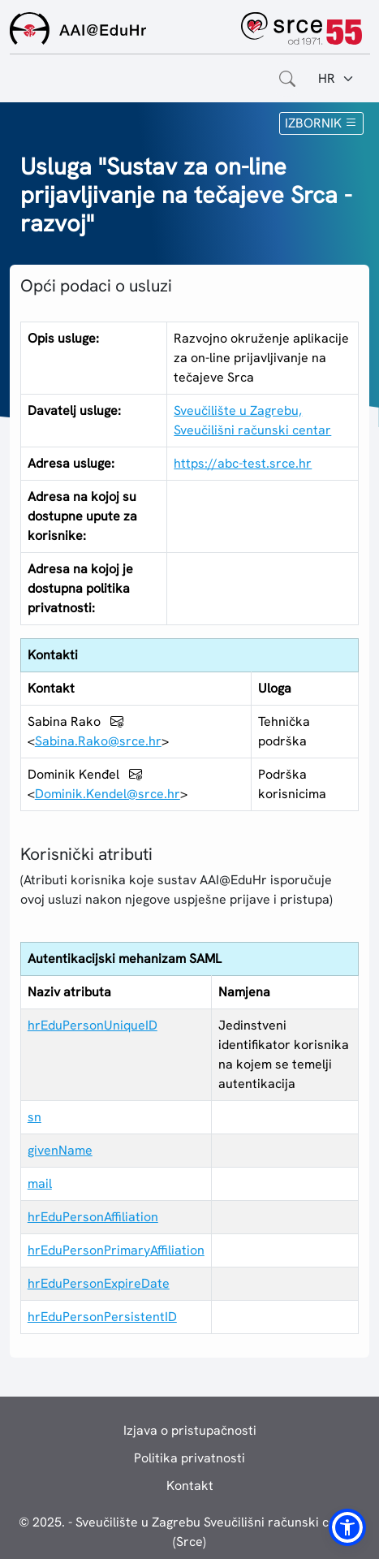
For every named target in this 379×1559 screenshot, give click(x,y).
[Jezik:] (336, 78)
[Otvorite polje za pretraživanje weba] (287, 79)
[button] (347, 1527)
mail (40, 1183)
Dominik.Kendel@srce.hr (107, 793)
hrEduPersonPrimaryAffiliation (116, 1250)
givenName (60, 1150)
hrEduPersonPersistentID (102, 1316)
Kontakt (189, 1485)
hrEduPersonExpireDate (99, 1283)
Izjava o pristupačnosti (189, 1430)
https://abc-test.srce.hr (243, 463)
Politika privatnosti (189, 1457)
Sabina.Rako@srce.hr (98, 740)
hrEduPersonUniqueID (92, 1025)
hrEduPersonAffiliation (93, 1216)
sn (34, 1116)
